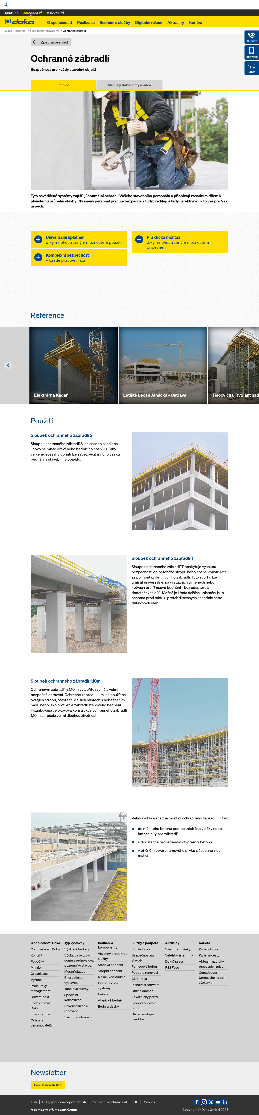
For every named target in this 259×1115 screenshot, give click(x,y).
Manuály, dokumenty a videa (129, 85)
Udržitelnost (40, 997)
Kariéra (195, 22)
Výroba (36, 979)
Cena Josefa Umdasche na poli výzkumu (212, 977)
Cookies (149, 1102)
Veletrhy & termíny (179, 955)
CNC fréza (139, 978)
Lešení (103, 994)
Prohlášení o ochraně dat (108, 1102)
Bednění (20, 31)
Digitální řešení (148, 22)
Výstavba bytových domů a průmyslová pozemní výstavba (79, 960)
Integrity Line (40, 1014)
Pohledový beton (144, 966)
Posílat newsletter (48, 1085)
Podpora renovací (145, 972)
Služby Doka (141, 949)
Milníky (36, 967)
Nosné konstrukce (112, 977)
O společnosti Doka (45, 949)
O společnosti (59, 22)
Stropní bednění (110, 970)
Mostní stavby (74, 971)
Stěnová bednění (110, 964)
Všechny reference (78, 1017)
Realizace (86, 22)
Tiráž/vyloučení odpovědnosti (64, 1102)
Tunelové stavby (76, 988)
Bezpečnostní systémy (44, 31)
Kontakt (36, 955)
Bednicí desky (108, 1006)
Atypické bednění (111, 1000)
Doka (8, 31)
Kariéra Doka (208, 949)
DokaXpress (174, 961)
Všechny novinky (177, 949)
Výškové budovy (76, 949)
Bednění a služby (115, 22)
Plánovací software (146, 984)
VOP (134, 1102)
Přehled (63, 85)
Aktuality (175, 22)
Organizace (39, 973)
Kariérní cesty (209, 955)
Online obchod (142, 990)
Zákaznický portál (145, 997)
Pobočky (37, 961)
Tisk (34, 1102)
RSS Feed (172, 967)
